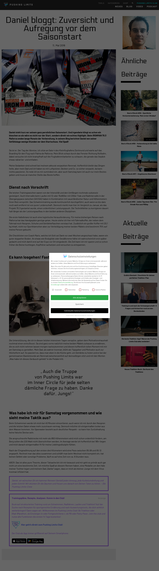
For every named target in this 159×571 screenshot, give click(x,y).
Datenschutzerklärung (65, 282)
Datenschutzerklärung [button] (80, 314)
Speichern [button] (79, 303)
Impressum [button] (90, 314)
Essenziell (57, 289)
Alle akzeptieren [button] (79, 296)
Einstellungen (55, 284)
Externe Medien (99, 289)
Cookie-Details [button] (70, 314)
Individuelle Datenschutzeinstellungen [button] (79, 310)
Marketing (84, 289)
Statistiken (70, 289)
